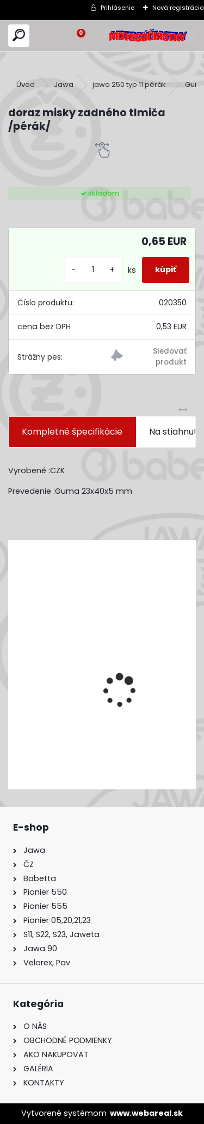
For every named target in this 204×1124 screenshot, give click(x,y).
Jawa (63, 84)
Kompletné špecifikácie (72, 431)
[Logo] (149, 35)
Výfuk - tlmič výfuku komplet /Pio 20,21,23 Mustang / (86, 720)
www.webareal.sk (146, 1113)
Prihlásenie (117, 7)
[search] (19, 35)
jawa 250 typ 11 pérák (129, 84)
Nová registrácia (178, 7)
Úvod (25, 84)
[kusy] (93, 269)
